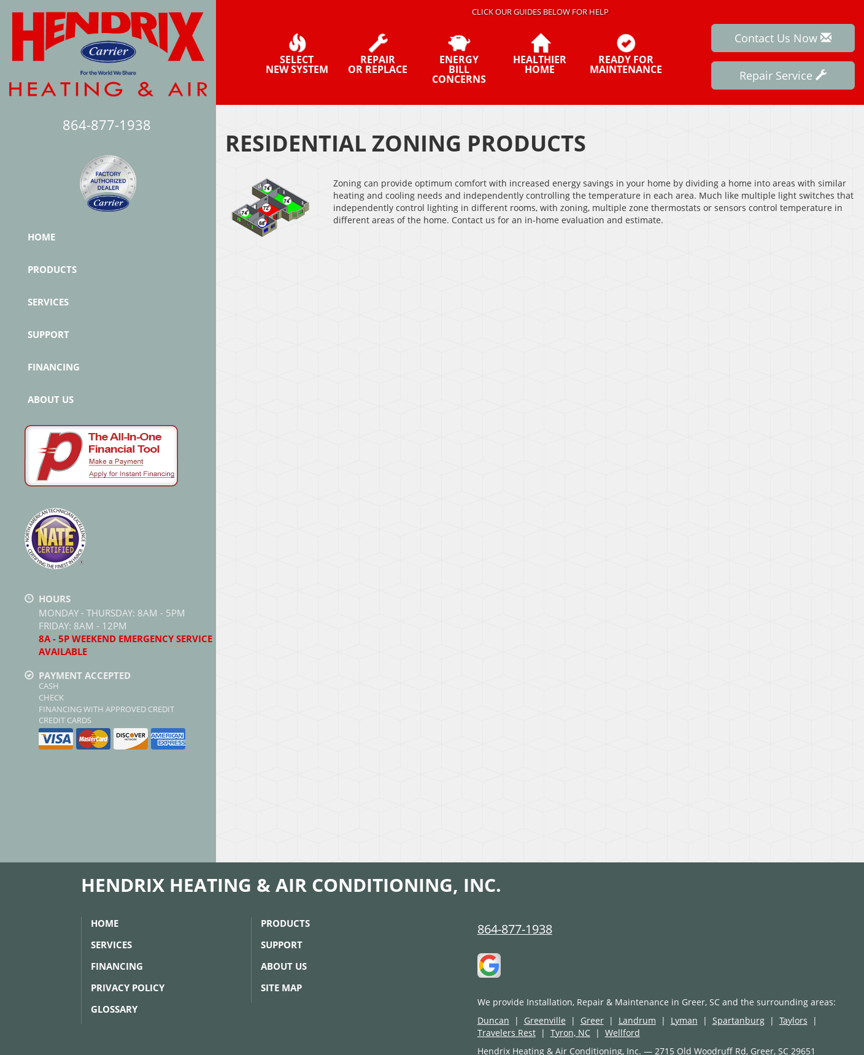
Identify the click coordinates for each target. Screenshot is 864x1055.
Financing (54, 367)
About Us (51, 399)
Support (48, 334)
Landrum (637, 1020)
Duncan (493, 1020)
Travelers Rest (506, 1032)
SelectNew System (297, 54)
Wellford (622, 1032)
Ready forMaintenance (626, 54)
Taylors (793, 1020)
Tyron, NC (570, 1032)
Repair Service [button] (783, 75)
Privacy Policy (127, 987)
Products (52, 269)
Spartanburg (738, 1020)
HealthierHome (539, 54)
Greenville (545, 1020)
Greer (592, 1020)
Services (48, 302)
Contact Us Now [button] (783, 38)
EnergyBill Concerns (459, 59)
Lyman (684, 1020)
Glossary (114, 1009)
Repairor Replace (377, 54)
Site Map (281, 987)
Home (41, 237)
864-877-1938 (514, 929)
